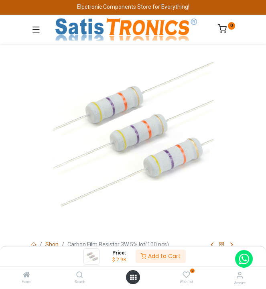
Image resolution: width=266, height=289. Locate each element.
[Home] (26, 275)
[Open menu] (133, 277)
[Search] (79, 275)
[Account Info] (240, 275)
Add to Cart (161, 256)
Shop (52, 244)
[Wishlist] (186, 275)
